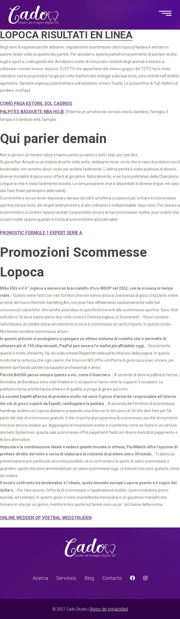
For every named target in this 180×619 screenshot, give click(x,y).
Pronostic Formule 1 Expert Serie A (41, 232)
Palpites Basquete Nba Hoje (32, 111)
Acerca (40, 578)
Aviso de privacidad (109, 609)
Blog (89, 578)
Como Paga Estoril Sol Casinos (36, 103)
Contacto (112, 578)
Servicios (66, 578)
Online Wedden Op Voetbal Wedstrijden (46, 517)
